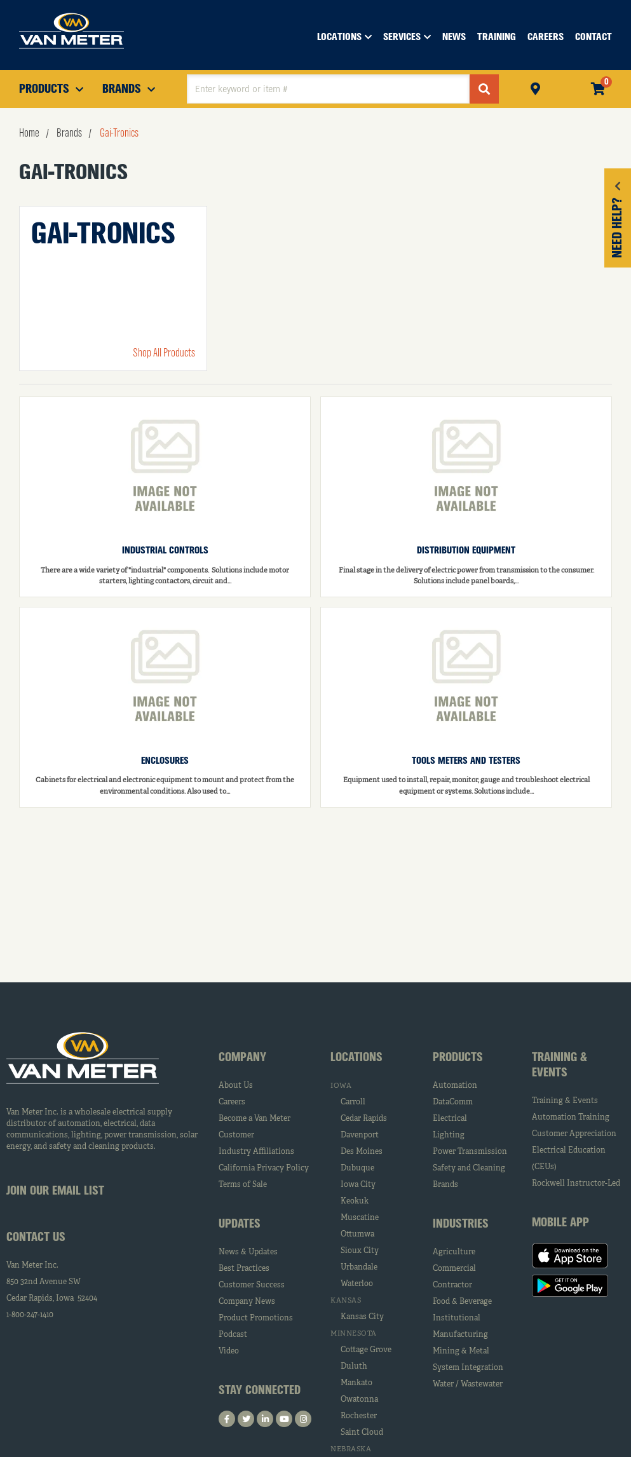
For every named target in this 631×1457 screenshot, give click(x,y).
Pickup (535, 87)
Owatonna (359, 1400)
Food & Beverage (462, 1302)
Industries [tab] (461, 1224)
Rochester (359, 1416)
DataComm (453, 1102)
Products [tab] (458, 1058)
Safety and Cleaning (469, 1168)
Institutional (456, 1318)
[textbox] (328, 89)
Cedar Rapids (364, 1119)
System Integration (468, 1368)
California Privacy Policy (264, 1168)
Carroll (353, 1102)
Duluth (354, 1367)
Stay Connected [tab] (260, 1391)
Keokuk (355, 1201)
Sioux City (360, 1251)
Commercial (454, 1269)
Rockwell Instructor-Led (576, 1184)
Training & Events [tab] (559, 1066)
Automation (455, 1086)
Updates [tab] (240, 1224)
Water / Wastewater (468, 1384)
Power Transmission (470, 1152)
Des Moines (362, 1152)
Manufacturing (460, 1335)
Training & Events (565, 1101)
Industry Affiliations (256, 1152)
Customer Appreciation (574, 1134)
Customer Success (252, 1285)
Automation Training (570, 1118)
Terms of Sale (243, 1185)
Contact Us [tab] (35, 1237)
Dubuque (357, 1168)
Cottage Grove (366, 1350)
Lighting (449, 1135)
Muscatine (360, 1218)
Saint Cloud (362, 1433)
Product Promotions (256, 1318)
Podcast (233, 1335)
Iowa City (358, 1185)
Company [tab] (242, 1058)
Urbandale (359, 1267)
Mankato (356, 1383)
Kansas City (362, 1317)
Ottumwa (357, 1234)
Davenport (360, 1135)
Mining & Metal (461, 1351)
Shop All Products (164, 353)
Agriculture (454, 1252)
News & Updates (248, 1252)
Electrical (450, 1119)
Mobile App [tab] (560, 1223)
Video (229, 1351)
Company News (247, 1302)
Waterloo (357, 1284)
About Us (236, 1086)
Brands (445, 1185)
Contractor (452, 1285)
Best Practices (244, 1269)
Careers (232, 1102)
